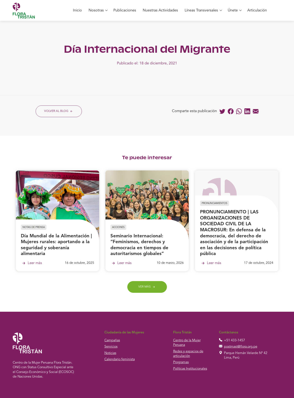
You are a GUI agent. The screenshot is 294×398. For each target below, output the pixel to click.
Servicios (111, 346)
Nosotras (96, 10)
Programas (181, 362)
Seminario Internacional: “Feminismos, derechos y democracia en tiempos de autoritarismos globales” (139, 245)
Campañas (112, 340)
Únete (233, 10)
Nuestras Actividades (160, 10)
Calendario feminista (119, 359)
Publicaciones (124, 10)
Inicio (77, 10)
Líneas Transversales (201, 10)
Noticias (110, 353)
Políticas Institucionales (190, 368)
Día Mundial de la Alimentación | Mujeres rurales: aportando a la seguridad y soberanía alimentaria (56, 245)
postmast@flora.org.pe (240, 346)
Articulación (257, 10)
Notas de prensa (34, 227)
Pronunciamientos (214, 203)
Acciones (118, 227)
